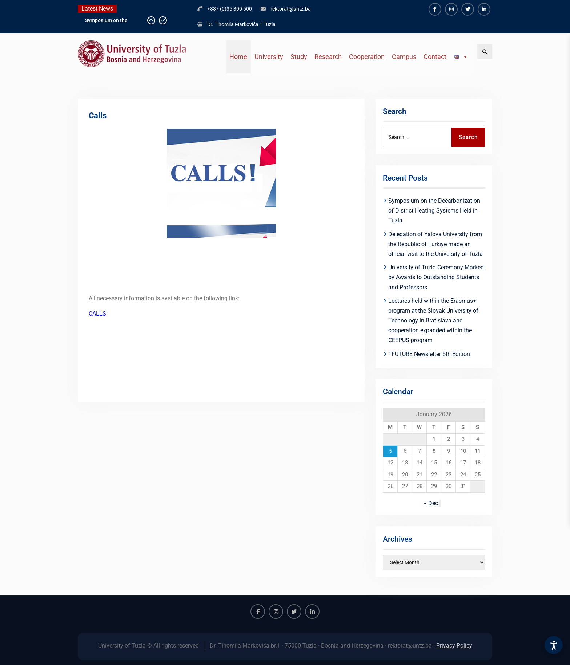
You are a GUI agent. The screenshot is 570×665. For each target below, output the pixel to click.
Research (328, 56)
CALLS (97, 313)
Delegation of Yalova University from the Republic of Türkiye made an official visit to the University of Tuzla (435, 244)
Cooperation (367, 56)
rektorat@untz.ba (290, 9)
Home (238, 56)
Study (298, 56)
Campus (404, 56)
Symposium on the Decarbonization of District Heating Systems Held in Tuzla (434, 210)
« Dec (431, 503)
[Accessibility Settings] (554, 645)
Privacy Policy (454, 645)
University (268, 56)
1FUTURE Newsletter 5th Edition (429, 354)
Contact (435, 56)
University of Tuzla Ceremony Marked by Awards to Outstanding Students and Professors (436, 277)
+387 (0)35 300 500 (229, 9)
